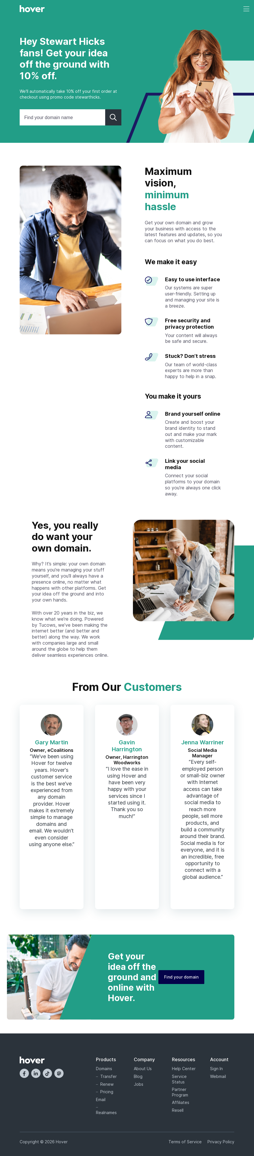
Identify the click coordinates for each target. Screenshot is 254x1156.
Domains (104, 1068)
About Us (143, 1068)
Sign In (216, 1068)
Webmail (218, 1076)
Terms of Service (185, 1141)
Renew (107, 1084)
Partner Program (180, 1092)
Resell (177, 1110)
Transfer (108, 1076)
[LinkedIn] (35, 1073)
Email (100, 1099)
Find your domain (181, 976)
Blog (138, 1076)
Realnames (106, 1112)
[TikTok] (47, 1073)
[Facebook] (24, 1073)
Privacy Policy (220, 1141)
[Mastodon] (59, 1073)
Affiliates (180, 1102)
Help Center (184, 1068)
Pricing (106, 1091)
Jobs (138, 1084)
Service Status (179, 1079)
